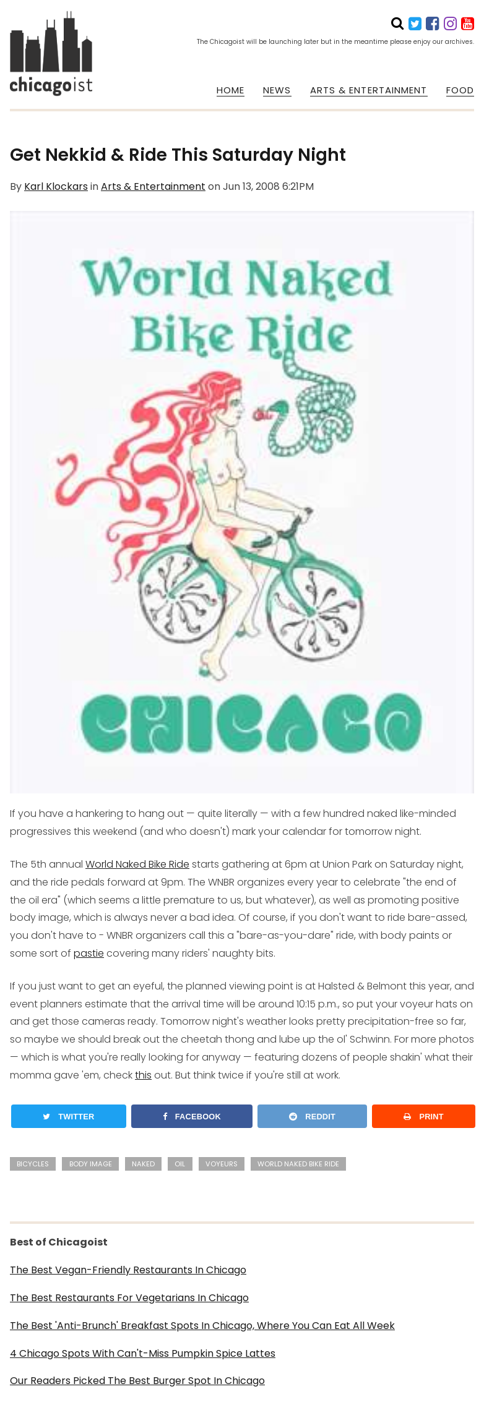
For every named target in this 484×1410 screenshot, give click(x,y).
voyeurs (221, 1164)
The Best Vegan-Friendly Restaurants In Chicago (128, 1270)
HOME (230, 90)
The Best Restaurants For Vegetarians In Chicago (129, 1298)
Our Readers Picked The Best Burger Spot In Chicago (137, 1381)
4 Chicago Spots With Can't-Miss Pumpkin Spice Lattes (142, 1353)
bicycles (33, 1164)
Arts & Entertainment (153, 186)
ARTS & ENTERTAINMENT (369, 90)
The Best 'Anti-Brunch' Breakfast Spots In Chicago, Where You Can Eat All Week (202, 1325)
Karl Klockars (56, 186)
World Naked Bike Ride (137, 864)
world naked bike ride (298, 1164)
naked (143, 1164)
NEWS (277, 90)
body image (90, 1164)
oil (180, 1164)
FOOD (460, 90)
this (143, 1075)
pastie (89, 953)
